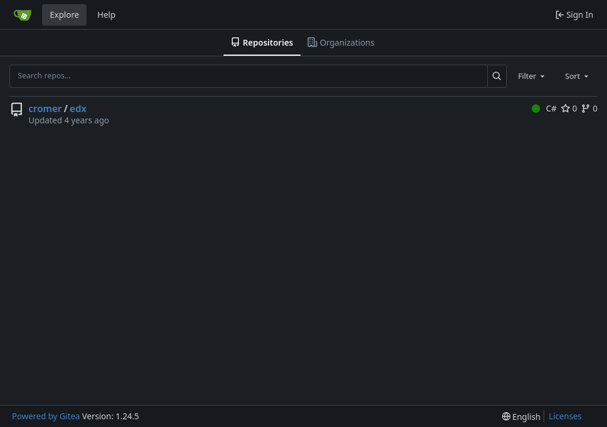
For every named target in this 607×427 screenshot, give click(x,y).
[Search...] (497, 76)
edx (78, 108)
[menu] (521, 416)
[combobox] (532, 76)
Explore (64, 14)
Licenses (565, 416)
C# (544, 108)
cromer (45, 108)
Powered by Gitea (46, 416)
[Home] (22, 15)
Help (106, 14)
